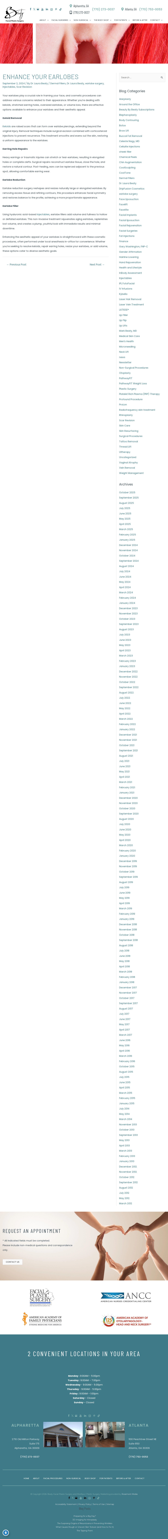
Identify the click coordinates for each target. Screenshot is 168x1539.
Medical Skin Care (129, 336)
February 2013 (127, 1156)
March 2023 (126, 655)
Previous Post (16, 264)
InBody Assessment (130, 273)
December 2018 (128, 924)
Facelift (123, 204)
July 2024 (124, 571)
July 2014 (124, 1108)
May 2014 (124, 1114)
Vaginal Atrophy (128, 462)
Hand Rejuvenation (130, 262)
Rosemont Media (130, 1494)
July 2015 (124, 1077)
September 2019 (128, 876)
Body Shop (90, 1478)
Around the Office (129, 104)
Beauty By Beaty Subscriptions (136, 109)
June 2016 (124, 1040)
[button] (13, 1262)
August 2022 (126, 692)
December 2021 (128, 734)
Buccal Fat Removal (130, 136)
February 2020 (127, 850)
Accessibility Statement (66, 1504)
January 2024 (127, 603)
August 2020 (126, 819)
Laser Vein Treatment (131, 304)
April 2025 (125, 524)
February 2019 (127, 913)
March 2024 (126, 592)
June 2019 (124, 892)
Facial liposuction (129, 220)
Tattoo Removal (128, 441)
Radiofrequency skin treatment (137, 409)
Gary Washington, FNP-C (133, 246)
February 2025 (127, 534)
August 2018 (126, 945)
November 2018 (128, 929)
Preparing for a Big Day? (85, 1516)
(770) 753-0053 (150, 9)
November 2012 (128, 1171)
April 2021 (124, 776)
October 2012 (126, 1177)
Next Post (97, 264)
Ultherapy (124, 452)
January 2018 (126, 982)
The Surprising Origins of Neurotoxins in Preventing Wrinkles (84, 1523)
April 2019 (124, 903)
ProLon (123, 404)
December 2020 (128, 798)
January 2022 (127, 729)
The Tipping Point (85, 1531)
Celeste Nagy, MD (129, 141)
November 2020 (128, 803)
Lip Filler (123, 315)
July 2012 (124, 1193)
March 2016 (125, 1056)
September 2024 (129, 560)
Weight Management (131, 473)
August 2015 (126, 1071)
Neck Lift (124, 351)
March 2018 (125, 971)
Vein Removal (127, 467)
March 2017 (125, 1034)
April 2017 (124, 1029)
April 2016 (124, 1050)
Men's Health (126, 341)
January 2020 (127, 855)
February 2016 (127, 1061)
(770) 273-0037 (79, 12)
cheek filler (125, 151)
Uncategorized (127, 457)
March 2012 (125, 1203)
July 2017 (124, 1013)
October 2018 (126, 934)
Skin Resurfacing (128, 431)
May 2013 (124, 1140)
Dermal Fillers (58, 83)
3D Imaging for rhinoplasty (85, 1520)
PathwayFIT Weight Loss (133, 383)
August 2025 (126, 503)
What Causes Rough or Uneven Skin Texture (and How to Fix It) (85, 1527)
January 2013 (126, 1161)
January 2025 (127, 539)
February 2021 (127, 787)
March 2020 (126, 845)
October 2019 (126, 871)
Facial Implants (128, 215)
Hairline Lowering (129, 257)
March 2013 (125, 1150)
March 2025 (126, 529)
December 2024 (128, 545)
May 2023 (124, 645)
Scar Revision (24, 86)
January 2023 (127, 666)
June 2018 (124, 956)
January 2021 (126, 792)
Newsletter (125, 362)
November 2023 (128, 613)
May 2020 (124, 834)
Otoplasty (125, 373)
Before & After (123, 1478)
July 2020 (124, 824)
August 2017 (126, 1008)
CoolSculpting (127, 167)
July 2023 (124, 634)
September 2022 (129, 687)
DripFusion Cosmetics (131, 188)
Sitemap (110, 1504)
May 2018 (124, 961)
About (36, 1478)
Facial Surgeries (128, 230)
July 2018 (124, 950)
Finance (123, 241)
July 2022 (124, 697)
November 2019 (128, 866)
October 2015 (127, 1066)
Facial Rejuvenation (130, 225)
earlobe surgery (94, 83)
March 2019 (125, 908)
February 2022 (127, 724)
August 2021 (126, 755)
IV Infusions (125, 288)
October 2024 (127, 555)
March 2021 (125, 782)
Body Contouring (129, 120)
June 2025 (125, 513)
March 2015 (125, 1092)
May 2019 (124, 898)
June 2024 (125, 576)
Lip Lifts (123, 325)
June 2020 (125, 829)
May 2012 (124, 1198)
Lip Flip (123, 320)
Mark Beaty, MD (128, 330)
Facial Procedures (52, 1478)
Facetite (124, 209)
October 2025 (127, 492)
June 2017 (124, 1019)
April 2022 (125, 713)
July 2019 (124, 887)
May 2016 (124, 1045)
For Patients (106, 1478)
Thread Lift (125, 446)
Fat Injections (127, 236)
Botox (122, 125)
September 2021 (128, 750)
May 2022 (124, 708)
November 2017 (128, 992)
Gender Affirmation (130, 251)
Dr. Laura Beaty (75, 83)
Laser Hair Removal (130, 299)
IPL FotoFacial (127, 283)
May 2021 (124, 771)
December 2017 (128, 987)
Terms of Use (99, 1504)
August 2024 (126, 566)
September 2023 (129, 624)
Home (26, 1478)
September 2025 (129, 497)
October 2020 (127, 808)
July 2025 (124, 508)
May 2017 (124, 1024)
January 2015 (126, 1103)
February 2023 (127, 661)
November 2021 (128, 740)
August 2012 (126, 1187)
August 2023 (126, 629)
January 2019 (126, 919)
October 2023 (127, 618)
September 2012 (128, 1182)
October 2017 (126, 998)
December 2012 (128, 1166)
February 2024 (127, 597)
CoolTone (124, 172)
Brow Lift (124, 130)
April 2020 (125, 840)
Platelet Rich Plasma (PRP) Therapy (139, 394)
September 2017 (128, 1003)
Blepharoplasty (128, 115)
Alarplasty (125, 99)
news (122, 357)
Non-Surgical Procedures (133, 367)
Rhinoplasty (126, 415)
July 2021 (124, 761)
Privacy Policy (84, 1504)
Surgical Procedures (130, 436)
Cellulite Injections (129, 146)
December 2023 (128, 608)
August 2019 (126, 882)
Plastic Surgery (127, 388)
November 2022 (128, 676)
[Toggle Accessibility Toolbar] (6, 1533)
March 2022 (126, 718)
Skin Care (124, 425)
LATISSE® (124, 309)
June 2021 (124, 766)
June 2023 (125, 640)
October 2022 (127, 682)
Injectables (9, 86)
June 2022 (125, 703)
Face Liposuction (129, 199)
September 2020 (129, 813)
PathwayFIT (125, 378)
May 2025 (124, 518)
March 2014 (125, 1119)
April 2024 (125, 587)
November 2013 (128, 1124)
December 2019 (128, 861)
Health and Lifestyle (130, 267)
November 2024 (128, 550)
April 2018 (124, 966)
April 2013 (124, 1145)
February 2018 (127, 977)
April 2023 (125, 650)
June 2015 (124, 1082)
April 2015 (124, 1087)
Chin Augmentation (130, 162)
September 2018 (128, 940)
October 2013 (126, 1129)
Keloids (7, 126)
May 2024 (124, 582)
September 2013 (128, 1135)
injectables (43, 214)
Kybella (123, 294)
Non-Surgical (73, 1478)
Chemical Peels (128, 157)
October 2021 (126, 745)
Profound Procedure (130, 399)
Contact (139, 1478)
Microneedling (127, 346)
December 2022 (128, 671)
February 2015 (127, 1098)
